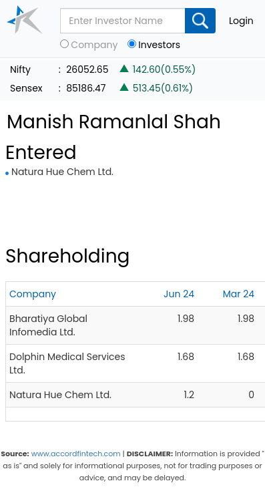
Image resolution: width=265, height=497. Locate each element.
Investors (159, 45)
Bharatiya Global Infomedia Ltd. (48, 325)
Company (94, 45)
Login (241, 20)
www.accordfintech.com (76, 453)
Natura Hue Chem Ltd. (62, 171)
